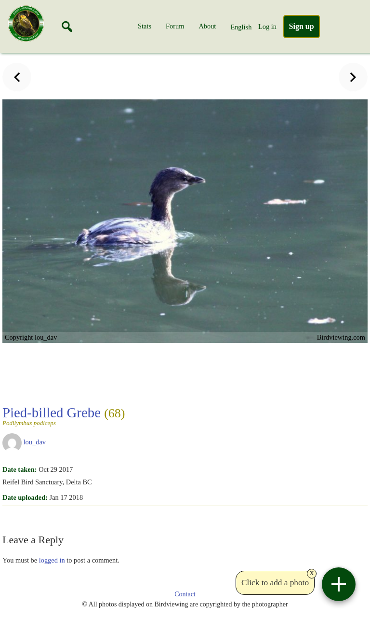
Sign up (301, 26)
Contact (185, 594)
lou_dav (35, 442)
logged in (52, 560)
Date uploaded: (25, 497)
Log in (267, 26)
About (207, 26)
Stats (144, 26)
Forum (175, 26)
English (240, 27)
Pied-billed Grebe (63, 415)
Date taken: (19, 469)
